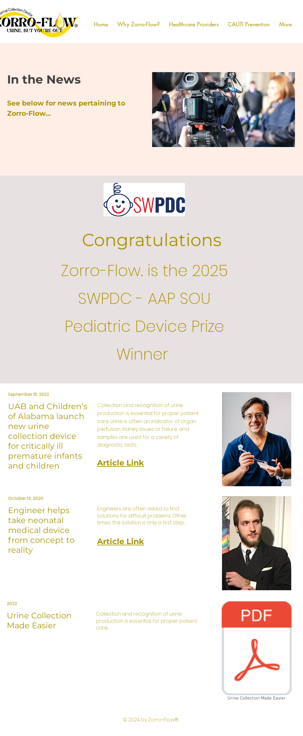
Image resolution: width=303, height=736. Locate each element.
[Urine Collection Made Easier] (257, 652)
